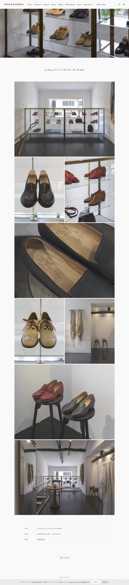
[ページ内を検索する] (119, 4)
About (29, 4)
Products (46, 4)
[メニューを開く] (124, 4)
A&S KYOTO (41, 539)
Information (88, 4)
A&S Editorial (70, 4)
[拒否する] (126, 582)
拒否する (105, 582)
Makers (60, 4)
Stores (79, 4)
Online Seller (101, 4)
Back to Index (64, 557)
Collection (37, 4)
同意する (96, 582)
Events (54, 4)
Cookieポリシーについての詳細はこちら (79, 582)
